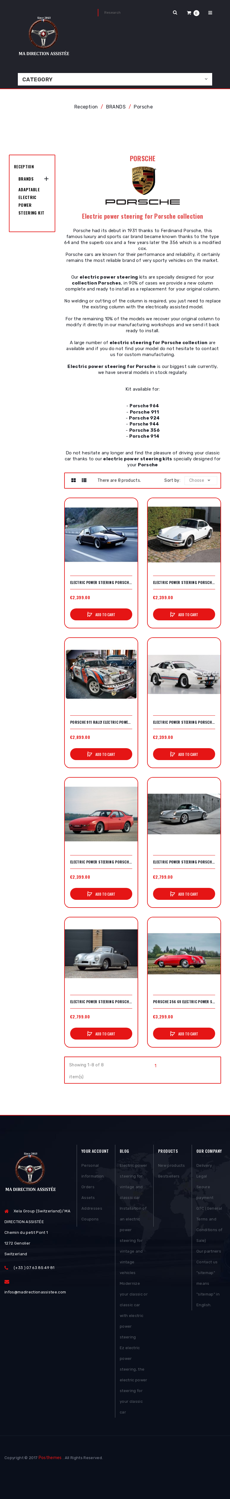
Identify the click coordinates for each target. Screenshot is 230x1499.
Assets (88, 1197)
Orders (87, 1187)
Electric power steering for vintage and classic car (133, 1181)
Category (37, 79)
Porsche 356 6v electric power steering (184, 1001)
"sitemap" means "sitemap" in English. (208, 1288)
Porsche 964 (144, 405)
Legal (201, 1176)
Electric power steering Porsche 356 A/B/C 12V (101, 1001)
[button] (193, 12)
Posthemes (50, 1457)
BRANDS (26, 178)
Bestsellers (169, 1176)
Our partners (208, 1251)
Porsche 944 (144, 424)
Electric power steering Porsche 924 (184, 722)
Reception (24, 166)
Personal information (92, 1170)
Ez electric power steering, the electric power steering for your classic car (133, 1380)
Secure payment (204, 1192)
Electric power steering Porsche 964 (184, 862)
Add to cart (104, 614)
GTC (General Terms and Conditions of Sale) (209, 1224)
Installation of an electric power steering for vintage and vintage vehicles (133, 1240)
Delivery (204, 1165)
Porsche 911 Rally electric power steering (101, 722)
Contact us (207, 1262)
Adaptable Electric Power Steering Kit (31, 201)
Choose (201, 480)
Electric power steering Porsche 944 (101, 862)
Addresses (91, 1208)
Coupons (90, 1219)
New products (171, 1165)
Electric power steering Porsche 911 (101, 582)
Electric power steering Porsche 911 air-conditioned (184, 582)
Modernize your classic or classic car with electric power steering (134, 1310)
